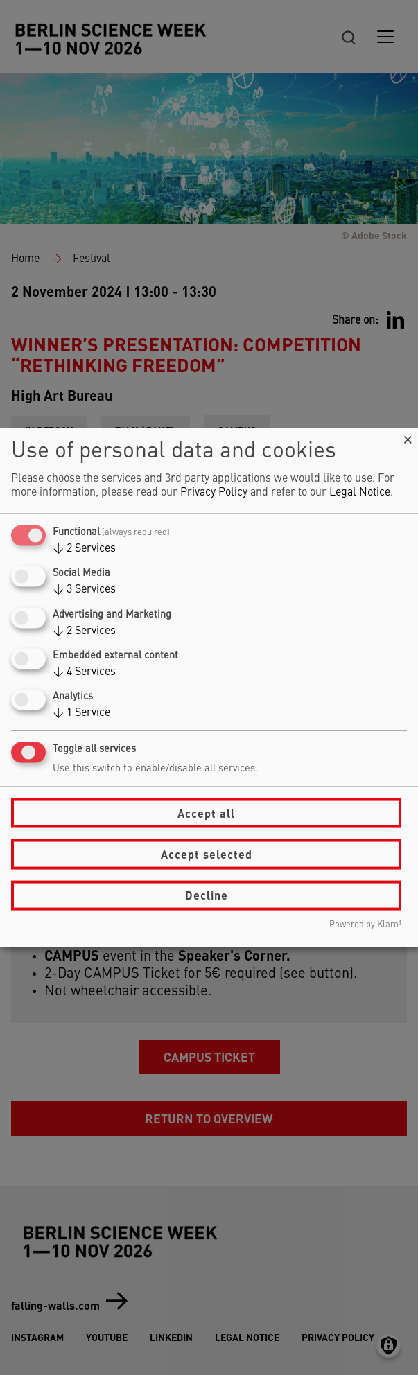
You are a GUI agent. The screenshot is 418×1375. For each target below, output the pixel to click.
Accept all (206, 812)
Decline (206, 895)
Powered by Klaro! (365, 924)
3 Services (84, 590)
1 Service (81, 713)
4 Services (84, 671)
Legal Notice (359, 492)
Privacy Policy (213, 492)
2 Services (84, 549)
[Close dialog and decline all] (407, 437)
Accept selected (206, 854)
